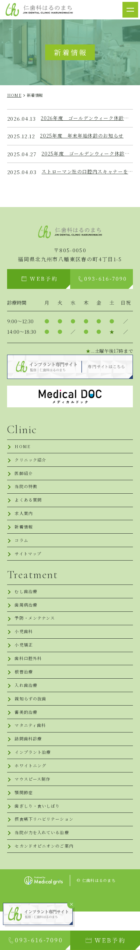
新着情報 (24, 537)
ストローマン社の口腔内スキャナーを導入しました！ (87, 172)
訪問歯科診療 (29, 766)
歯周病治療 (27, 620)
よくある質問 (29, 507)
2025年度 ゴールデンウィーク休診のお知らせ (87, 154)
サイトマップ (29, 566)
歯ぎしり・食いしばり (39, 840)
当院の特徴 (27, 493)
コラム (22, 551)
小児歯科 (24, 649)
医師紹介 (24, 478)
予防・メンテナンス (37, 634)
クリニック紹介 (32, 463)
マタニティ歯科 (32, 752)
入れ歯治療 (27, 708)
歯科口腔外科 (29, 678)
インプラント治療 (34, 781)
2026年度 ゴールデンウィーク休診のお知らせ (87, 118)
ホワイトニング (32, 796)
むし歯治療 (27, 605)
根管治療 (24, 693)
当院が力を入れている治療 (44, 869)
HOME (23, 449)
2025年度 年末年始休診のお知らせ (85, 136)
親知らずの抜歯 (32, 722)
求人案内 (24, 522)
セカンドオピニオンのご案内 (47, 883)
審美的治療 (27, 737)
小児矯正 (24, 664)
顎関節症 (24, 825)
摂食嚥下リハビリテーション (47, 854)
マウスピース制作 (34, 810)
